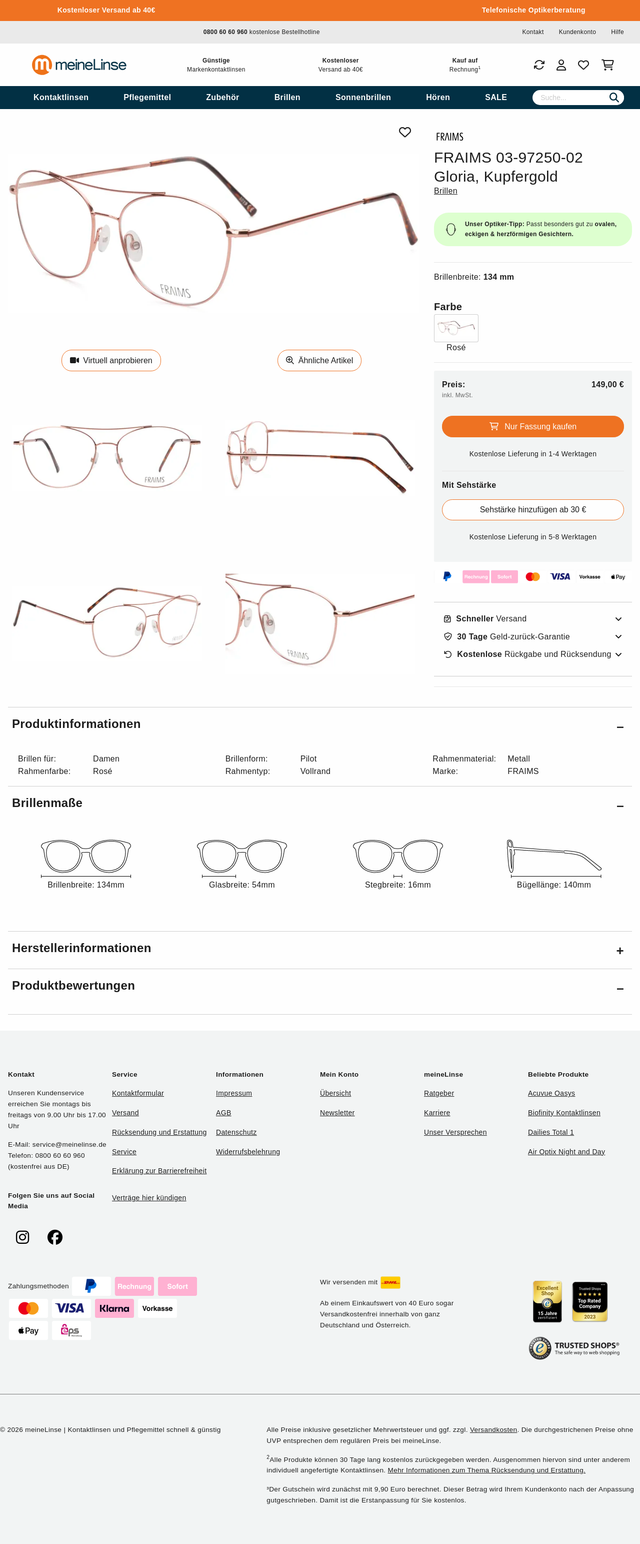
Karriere (437, 1113)
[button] (320, 725)
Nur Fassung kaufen (533, 426)
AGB (224, 1113)
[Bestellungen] (539, 65)
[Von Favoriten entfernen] (405, 132)
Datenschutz (236, 1132)
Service (124, 1152)
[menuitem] (61, 97)
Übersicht (335, 1093)
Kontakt (533, 32)
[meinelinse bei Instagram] (22, 1237)
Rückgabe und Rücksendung (528, 654)
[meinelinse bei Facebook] (55, 1237)
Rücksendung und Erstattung (159, 1132)
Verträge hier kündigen (149, 1198)
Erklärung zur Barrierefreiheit (159, 1171)
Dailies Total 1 (551, 1132)
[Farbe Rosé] (456, 334)
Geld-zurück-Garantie (507, 636)
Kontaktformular (138, 1093)
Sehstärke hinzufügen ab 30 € (533, 509)
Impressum (234, 1093)
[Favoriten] (583, 65)
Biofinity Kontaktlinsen (564, 1113)
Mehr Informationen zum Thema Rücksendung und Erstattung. (487, 1470)
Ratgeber (439, 1093)
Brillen (446, 191)
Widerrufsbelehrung (248, 1152)
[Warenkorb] (610, 65)
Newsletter (337, 1113)
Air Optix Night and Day (566, 1152)
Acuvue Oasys (551, 1093)
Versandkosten (493, 1429)
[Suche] (578, 97)
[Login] (561, 65)
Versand (485, 618)
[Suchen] (614, 97)
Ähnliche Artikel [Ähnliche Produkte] (319, 360)
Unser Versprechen (455, 1132)
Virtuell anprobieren (111, 360)
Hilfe (617, 32)
